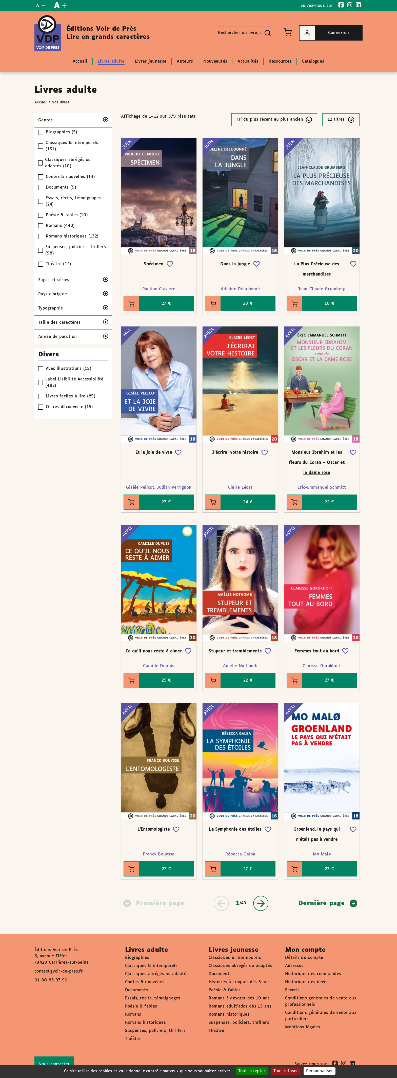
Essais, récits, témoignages (152, 998)
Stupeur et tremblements (235, 651)
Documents (136, 990)
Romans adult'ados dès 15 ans (240, 1006)
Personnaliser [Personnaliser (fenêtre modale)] (319, 1071)
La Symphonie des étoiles (235, 829)
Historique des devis (306, 982)
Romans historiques (145, 1022)
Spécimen (153, 264)
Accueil (40, 102)
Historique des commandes (313, 974)
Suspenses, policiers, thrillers (155, 1031)
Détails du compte (304, 958)
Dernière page (327, 903)
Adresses (294, 966)
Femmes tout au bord (316, 651)
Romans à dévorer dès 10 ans (239, 998)
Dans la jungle (235, 264)
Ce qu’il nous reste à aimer (154, 651)
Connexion (324, 33)
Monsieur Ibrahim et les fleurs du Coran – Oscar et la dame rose (317, 462)
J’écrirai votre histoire (235, 452)
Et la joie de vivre (153, 452)
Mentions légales (302, 1027)
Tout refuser (285, 1071)
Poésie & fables (141, 1006)
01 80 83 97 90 (50, 980)
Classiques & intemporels (151, 966)
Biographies (137, 958)
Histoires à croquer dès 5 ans (239, 982)
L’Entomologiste (153, 829)
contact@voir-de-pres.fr (58, 971)
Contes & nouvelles (144, 982)
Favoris (292, 990)
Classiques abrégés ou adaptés (157, 974)
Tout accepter (251, 1071)
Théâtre (133, 1039)
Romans (133, 1014)
